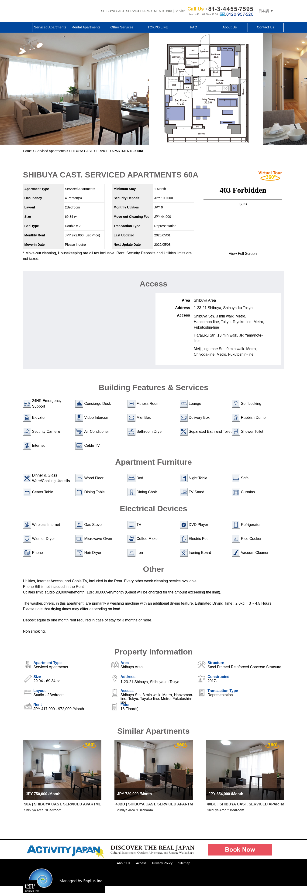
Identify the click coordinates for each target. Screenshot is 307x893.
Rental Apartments (86, 27)
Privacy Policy (162, 863)
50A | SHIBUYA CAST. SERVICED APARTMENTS (62, 804)
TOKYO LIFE (158, 27)
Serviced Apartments (50, 27)
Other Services (121, 27)
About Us (229, 27)
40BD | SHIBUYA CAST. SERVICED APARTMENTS (154, 804)
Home (27, 27)
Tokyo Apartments (60, 11)
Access (141, 863)
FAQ (193, 27)
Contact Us (265, 27)
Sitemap (184, 863)
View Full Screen (243, 254)
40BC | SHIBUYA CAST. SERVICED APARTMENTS (245, 804)
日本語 (264, 11)
